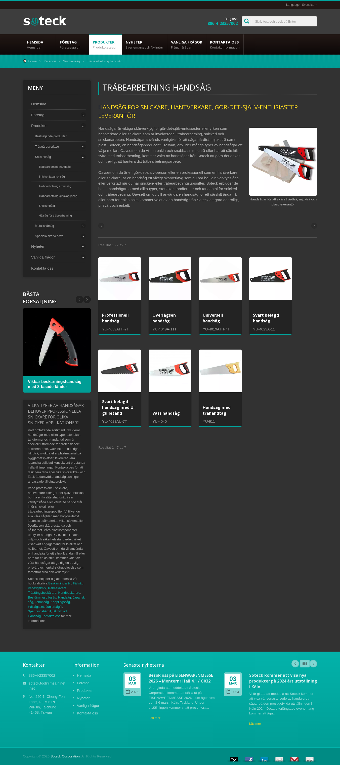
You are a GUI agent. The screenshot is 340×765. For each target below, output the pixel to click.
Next (79, 299)
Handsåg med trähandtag (217, 410)
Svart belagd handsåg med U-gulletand (118, 407)
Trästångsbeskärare (42, 592)
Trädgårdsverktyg (47, 146)
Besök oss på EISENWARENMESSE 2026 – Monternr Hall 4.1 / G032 (181, 678)
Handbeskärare (69, 592)
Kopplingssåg (60, 602)
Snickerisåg (71, 61)
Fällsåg (78, 583)
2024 (233, 692)
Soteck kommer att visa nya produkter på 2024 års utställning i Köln (283, 681)
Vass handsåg (166, 413)
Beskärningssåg (59, 583)
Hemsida (39, 44)
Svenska (308, 5)
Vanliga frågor (186, 44)
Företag (72, 44)
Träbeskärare (57, 588)
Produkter (105, 44)
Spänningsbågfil (39, 611)
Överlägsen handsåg (164, 318)
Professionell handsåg (115, 318)
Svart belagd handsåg (266, 318)
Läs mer (154, 718)
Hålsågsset (36, 607)
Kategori (50, 61)
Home (32, 61)
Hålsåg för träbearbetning (55, 215)
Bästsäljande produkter (51, 136)
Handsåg (64, 597)
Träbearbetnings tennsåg (55, 186)
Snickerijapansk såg (52, 176)
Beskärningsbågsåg (42, 597)
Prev (87, 299)
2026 (132, 692)
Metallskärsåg (44, 226)
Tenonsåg (42, 602)
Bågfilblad (60, 611)
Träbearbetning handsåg (55, 166)
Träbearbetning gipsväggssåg (58, 195)
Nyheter (144, 44)
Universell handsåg (213, 318)
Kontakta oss (224, 44)
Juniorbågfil (54, 607)
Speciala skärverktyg (49, 236)
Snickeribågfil (47, 205)
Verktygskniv (37, 588)
